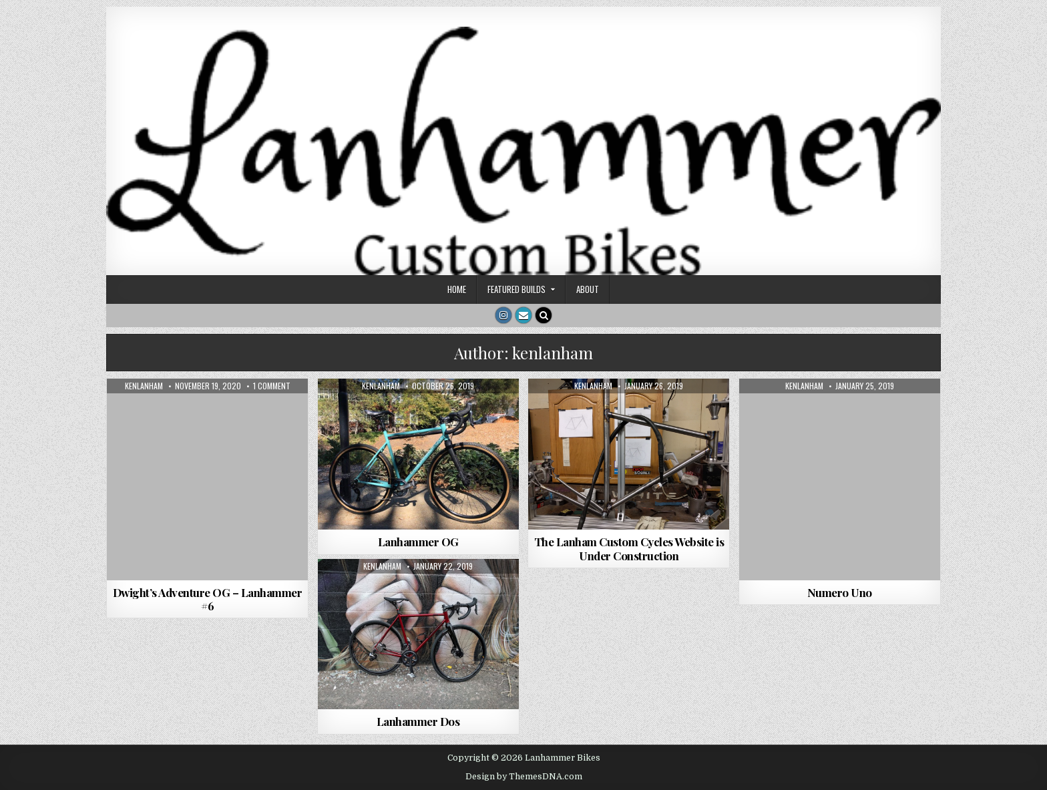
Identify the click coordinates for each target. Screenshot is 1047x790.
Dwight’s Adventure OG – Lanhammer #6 (207, 599)
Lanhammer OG (418, 541)
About (587, 289)
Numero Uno (839, 592)
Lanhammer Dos (418, 721)
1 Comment (271, 386)
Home (456, 289)
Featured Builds (516, 289)
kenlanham (144, 386)
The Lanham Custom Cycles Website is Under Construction (629, 548)
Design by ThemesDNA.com (523, 776)
